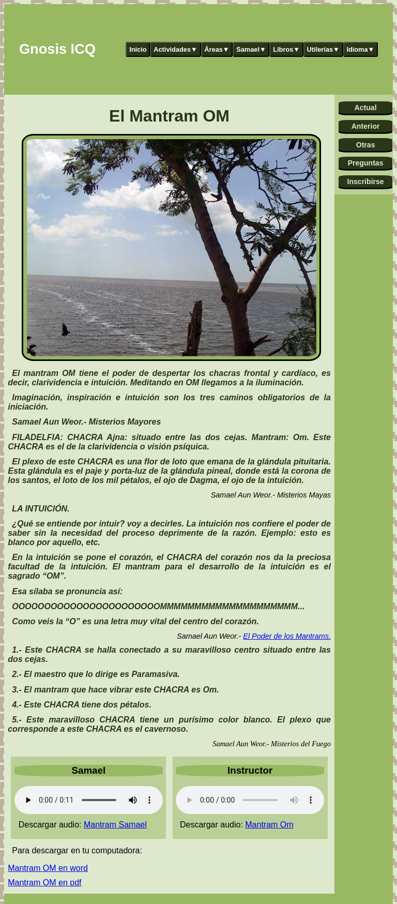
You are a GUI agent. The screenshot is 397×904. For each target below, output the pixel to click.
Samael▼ (251, 49)
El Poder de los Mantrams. (287, 636)
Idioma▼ (360, 49)
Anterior (366, 126)
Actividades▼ (175, 49)
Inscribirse (365, 181)
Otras (365, 145)
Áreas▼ (216, 49)
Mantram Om (269, 824)
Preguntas (366, 163)
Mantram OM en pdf (44, 882)
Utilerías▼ (323, 49)
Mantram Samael (115, 824)
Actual (366, 107)
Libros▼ (286, 49)
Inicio (137, 49)
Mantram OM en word (48, 868)
